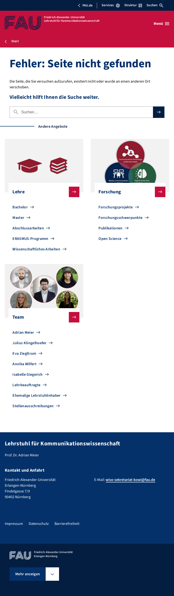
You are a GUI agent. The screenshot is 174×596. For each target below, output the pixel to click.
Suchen (155, 5)
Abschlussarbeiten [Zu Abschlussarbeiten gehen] (28, 228)
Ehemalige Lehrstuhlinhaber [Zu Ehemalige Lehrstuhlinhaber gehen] (36, 395)
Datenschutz (39, 523)
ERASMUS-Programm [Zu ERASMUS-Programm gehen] (30, 238)
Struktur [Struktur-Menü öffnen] (133, 5)
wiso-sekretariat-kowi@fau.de (130, 479)
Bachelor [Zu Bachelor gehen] (20, 207)
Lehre (41, 192)
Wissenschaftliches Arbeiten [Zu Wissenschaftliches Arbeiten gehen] (36, 249)
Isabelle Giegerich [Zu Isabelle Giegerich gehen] (27, 374)
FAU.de (85, 5)
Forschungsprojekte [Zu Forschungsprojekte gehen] (115, 207)
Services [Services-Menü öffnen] (111, 5)
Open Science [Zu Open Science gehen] (109, 238)
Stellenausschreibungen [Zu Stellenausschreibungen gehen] (33, 406)
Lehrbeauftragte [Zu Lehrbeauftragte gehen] (26, 385)
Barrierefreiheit (66, 523)
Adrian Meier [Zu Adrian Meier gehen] (23, 332)
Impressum (14, 523)
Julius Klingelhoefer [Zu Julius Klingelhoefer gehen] (29, 343)
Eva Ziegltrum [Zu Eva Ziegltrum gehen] (24, 353)
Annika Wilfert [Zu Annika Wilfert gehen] (24, 364)
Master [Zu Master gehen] (18, 217)
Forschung (128, 192)
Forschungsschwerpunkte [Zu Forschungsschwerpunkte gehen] (120, 217)
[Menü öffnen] (161, 23)
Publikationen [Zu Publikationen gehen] (110, 228)
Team (41, 317)
